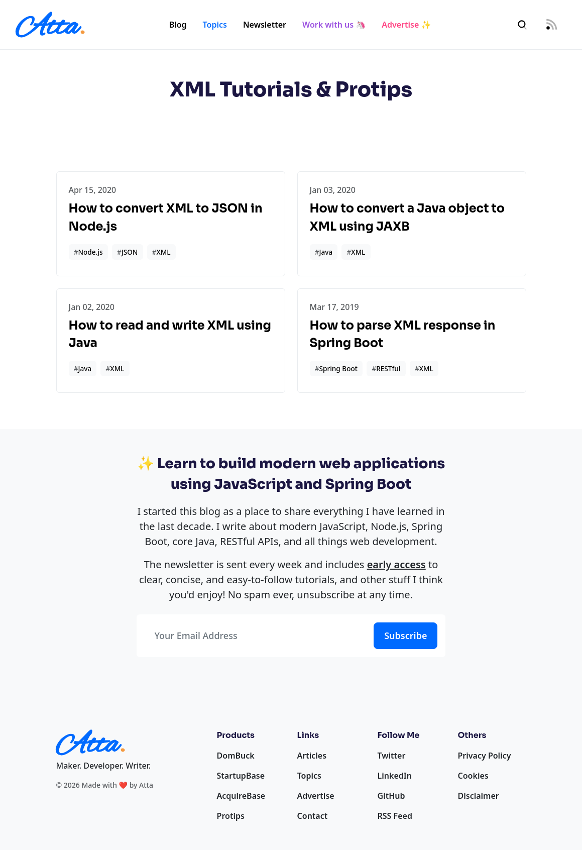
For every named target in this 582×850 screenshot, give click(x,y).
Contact (312, 815)
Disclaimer (478, 795)
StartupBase (241, 775)
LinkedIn (395, 775)
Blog (178, 24)
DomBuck (236, 755)
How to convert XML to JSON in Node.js (166, 217)
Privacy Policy (484, 755)
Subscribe (405, 635)
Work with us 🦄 (334, 24)
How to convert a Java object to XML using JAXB (407, 217)
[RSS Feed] (551, 25)
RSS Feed (395, 815)
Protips (231, 815)
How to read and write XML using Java (170, 334)
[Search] (522, 25)
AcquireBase (241, 795)
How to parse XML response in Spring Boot (403, 334)
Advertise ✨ (406, 24)
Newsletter (264, 24)
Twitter (392, 755)
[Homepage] (50, 24)
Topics (215, 24)
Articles (312, 755)
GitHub (391, 795)
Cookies (473, 775)
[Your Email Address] (253, 635)
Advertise (315, 795)
